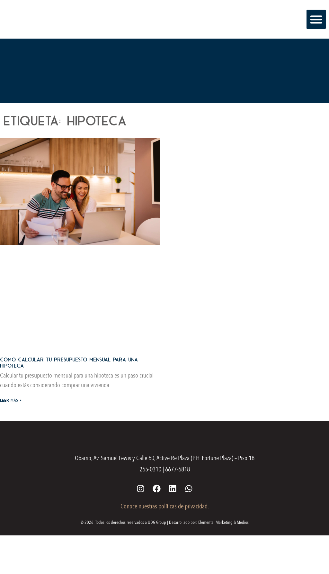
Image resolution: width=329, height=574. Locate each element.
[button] (316, 19)
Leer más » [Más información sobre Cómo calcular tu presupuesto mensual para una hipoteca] (11, 400)
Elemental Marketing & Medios (223, 522)
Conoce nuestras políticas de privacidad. (164, 506)
